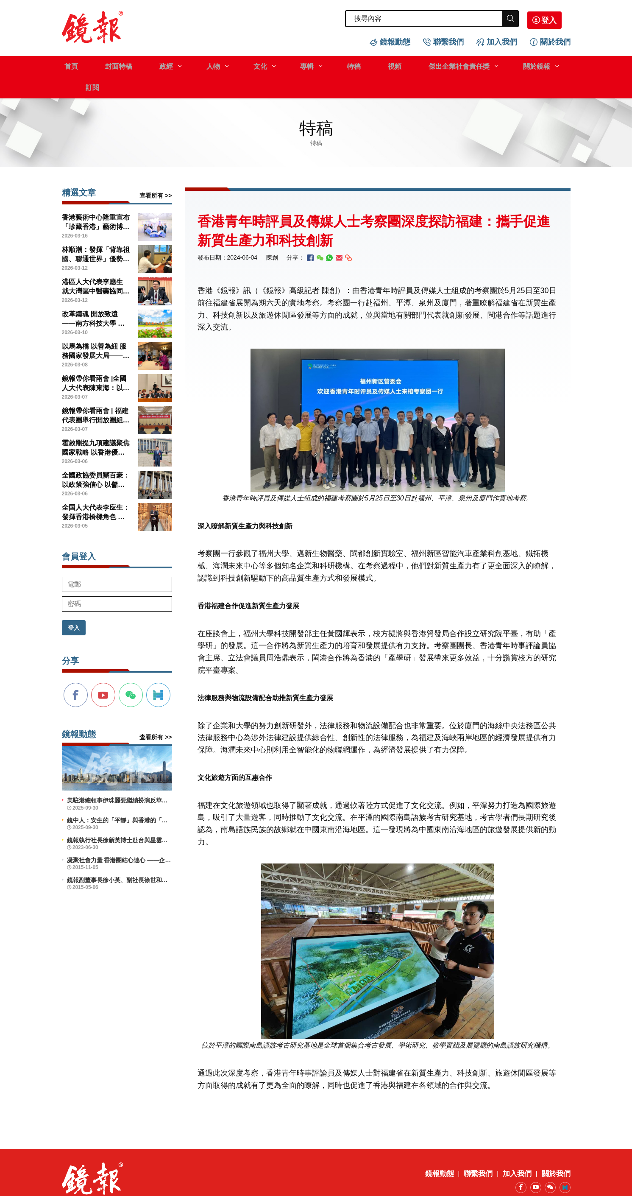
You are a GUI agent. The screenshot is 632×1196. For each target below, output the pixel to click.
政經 (152, 65)
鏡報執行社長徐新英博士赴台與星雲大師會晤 (119, 818)
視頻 (351, 65)
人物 (193, 65)
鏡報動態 (395, 41)
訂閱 (529, 65)
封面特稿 (110, 65)
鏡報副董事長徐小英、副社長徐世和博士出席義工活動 (119, 858)
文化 (234, 65)
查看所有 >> (155, 173)
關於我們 (555, 41)
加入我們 (502, 41)
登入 (557, 19)
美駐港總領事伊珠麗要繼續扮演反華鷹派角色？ (119, 778)
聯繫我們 (448, 41)
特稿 (316, 65)
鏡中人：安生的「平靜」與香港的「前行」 (119, 798)
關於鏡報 (481, 65)
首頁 (68, 65)
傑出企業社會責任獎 (409, 65)
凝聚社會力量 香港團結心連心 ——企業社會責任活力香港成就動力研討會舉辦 (119, 838)
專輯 (275, 65)
